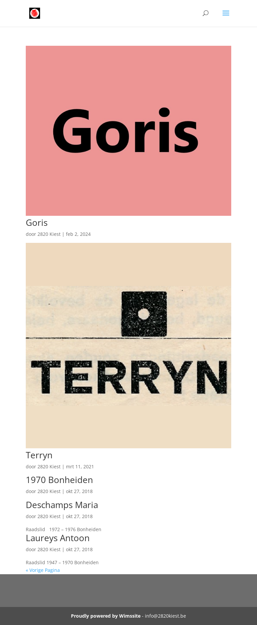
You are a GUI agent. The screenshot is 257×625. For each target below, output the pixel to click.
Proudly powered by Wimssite (106, 616)
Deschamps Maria (62, 505)
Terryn (39, 455)
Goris (37, 222)
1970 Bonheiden (59, 480)
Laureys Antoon (58, 538)
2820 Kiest (49, 234)
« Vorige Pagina (43, 570)
